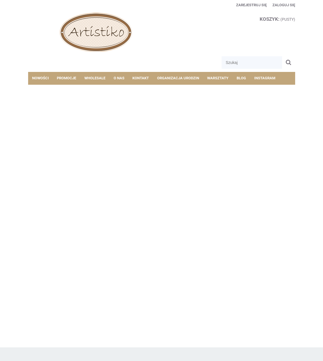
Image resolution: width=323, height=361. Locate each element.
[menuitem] (40, 78)
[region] (161, 110)
